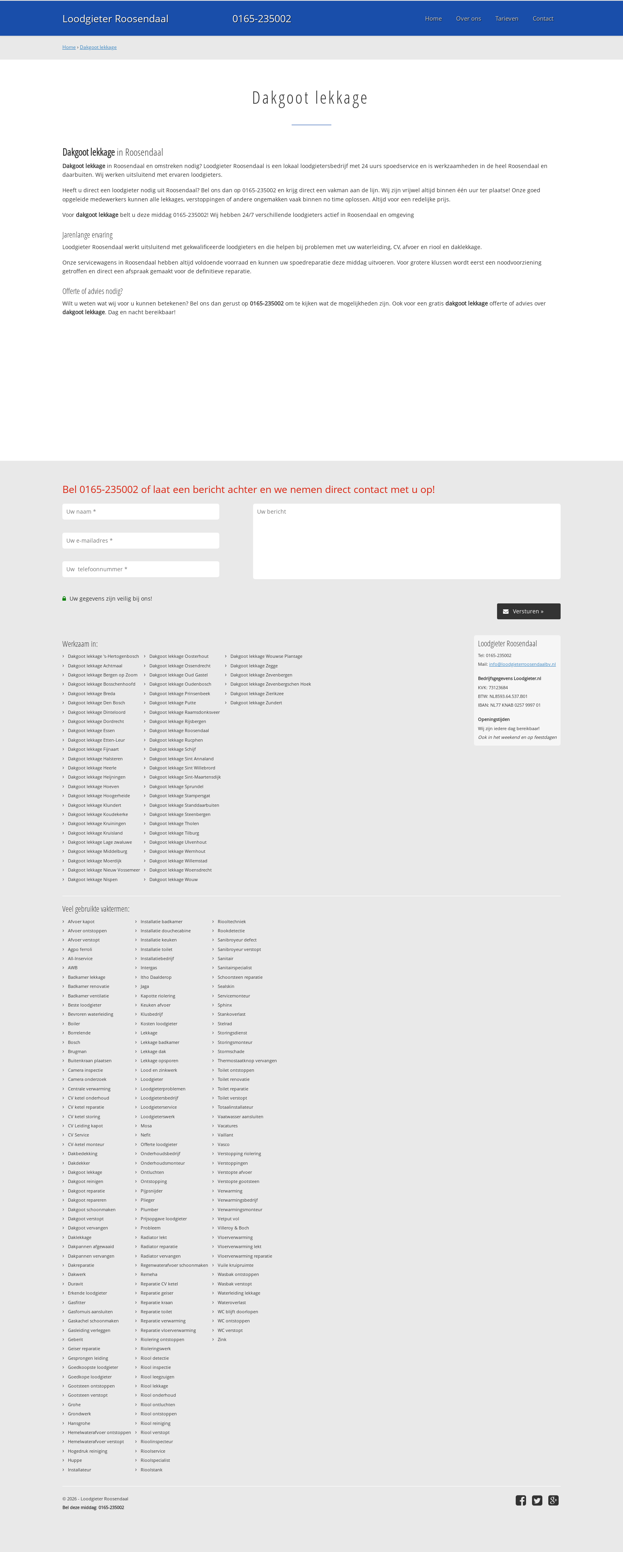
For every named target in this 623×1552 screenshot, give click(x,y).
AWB (72, 967)
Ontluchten (152, 1172)
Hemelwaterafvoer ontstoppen (99, 1432)
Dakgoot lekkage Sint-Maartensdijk (185, 777)
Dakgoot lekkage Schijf (172, 749)
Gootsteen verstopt (88, 1395)
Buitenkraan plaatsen (90, 1060)
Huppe (75, 1460)
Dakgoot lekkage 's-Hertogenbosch (103, 656)
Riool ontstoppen (159, 1414)
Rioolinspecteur (157, 1441)
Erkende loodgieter (87, 1293)
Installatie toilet (156, 949)
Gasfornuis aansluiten (90, 1311)
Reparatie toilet (156, 1311)
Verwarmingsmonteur (240, 1209)
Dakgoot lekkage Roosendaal (179, 730)
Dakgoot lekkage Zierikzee (257, 693)
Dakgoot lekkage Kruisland (95, 833)
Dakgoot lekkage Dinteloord (97, 712)
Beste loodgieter (84, 1005)
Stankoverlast (232, 1014)
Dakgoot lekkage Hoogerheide (99, 795)
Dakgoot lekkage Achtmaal (95, 666)
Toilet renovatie (234, 1079)
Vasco (224, 1144)
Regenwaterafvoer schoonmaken (174, 1265)
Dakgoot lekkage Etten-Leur (96, 740)
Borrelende (79, 1033)
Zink (222, 1339)
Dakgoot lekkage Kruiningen (97, 823)
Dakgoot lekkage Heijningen (97, 777)
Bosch (74, 1042)
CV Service (78, 1135)
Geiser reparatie (84, 1348)
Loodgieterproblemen (163, 1089)
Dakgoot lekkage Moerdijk (95, 861)
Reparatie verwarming (163, 1321)
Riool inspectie (156, 1367)
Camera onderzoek (87, 1079)
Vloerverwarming (235, 1237)
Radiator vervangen (161, 1256)
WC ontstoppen (234, 1321)
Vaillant (225, 1135)
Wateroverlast (232, 1302)
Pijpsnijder (152, 1191)
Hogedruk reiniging (87, 1451)
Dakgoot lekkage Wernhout (177, 851)
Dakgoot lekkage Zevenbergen (261, 675)
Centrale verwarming (89, 1089)
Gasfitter (76, 1302)
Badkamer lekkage (86, 977)
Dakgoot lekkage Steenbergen (180, 814)
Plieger (148, 1200)
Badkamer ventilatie (88, 996)
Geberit (75, 1339)
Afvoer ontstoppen (87, 931)
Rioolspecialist (155, 1460)
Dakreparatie (81, 1265)
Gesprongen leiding (88, 1358)
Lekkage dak (153, 1051)
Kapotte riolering (158, 996)
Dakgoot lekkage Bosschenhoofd (101, 684)
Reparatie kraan (157, 1302)
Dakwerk (77, 1274)
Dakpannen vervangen (91, 1256)
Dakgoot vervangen (88, 1228)
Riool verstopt (155, 1432)
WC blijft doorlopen (238, 1311)
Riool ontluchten (158, 1404)
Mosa (146, 1126)
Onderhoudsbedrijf (160, 1153)
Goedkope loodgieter (90, 1377)
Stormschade (231, 1051)
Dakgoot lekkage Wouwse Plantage (266, 656)
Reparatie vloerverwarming (168, 1330)
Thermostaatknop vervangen (247, 1060)
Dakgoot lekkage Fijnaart (93, 749)
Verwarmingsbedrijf (238, 1200)
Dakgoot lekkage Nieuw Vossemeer (104, 870)
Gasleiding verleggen (89, 1330)
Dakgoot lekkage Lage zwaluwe (100, 842)
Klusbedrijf (152, 1014)
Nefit (146, 1135)
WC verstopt (230, 1330)
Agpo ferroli (80, 949)
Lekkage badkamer (160, 1042)
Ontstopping (154, 1181)
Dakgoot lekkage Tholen (174, 823)
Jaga (145, 986)
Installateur (79, 1470)
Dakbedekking (82, 1153)
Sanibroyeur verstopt (239, 949)
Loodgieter (152, 1079)
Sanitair (225, 958)
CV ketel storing (84, 1116)
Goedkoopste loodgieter (93, 1367)
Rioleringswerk (156, 1348)
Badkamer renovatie (88, 986)
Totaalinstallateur (235, 1107)
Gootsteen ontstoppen (91, 1386)
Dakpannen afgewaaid (91, 1246)
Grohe (74, 1404)
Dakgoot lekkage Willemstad (178, 861)
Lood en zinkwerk (159, 1070)
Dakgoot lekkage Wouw (173, 879)
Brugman (77, 1051)
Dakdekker (79, 1163)
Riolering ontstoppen (162, 1339)
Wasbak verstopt (235, 1284)
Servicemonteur (234, 996)
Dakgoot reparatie (86, 1191)
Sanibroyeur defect (237, 940)
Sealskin (226, 986)
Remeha (149, 1274)
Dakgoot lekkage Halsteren (95, 759)
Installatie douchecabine (166, 931)
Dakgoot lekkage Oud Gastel (178, 675)
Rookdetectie (231, 931)
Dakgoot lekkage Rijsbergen (177, 721)
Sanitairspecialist (235, 967)
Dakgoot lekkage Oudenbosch (180, 684)
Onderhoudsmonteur (163, 1163)
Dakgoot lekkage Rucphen (176, 740)
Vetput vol (228, 1218)
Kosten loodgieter (159, 1023)
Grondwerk (79, 1414)
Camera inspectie (85, 1070)
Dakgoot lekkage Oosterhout (179, 656)
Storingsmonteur (235, 1042)
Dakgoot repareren (87, 1200)
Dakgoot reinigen (85, 1181)
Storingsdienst (232, 1033)
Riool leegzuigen (157, 1377)
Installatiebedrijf (157, 958)
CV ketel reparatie (86, 1107)
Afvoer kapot (81, 921)
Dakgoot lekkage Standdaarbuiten (184, 805)
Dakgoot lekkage (98, 47)
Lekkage (149, 1033)
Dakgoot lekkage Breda (91, 693)
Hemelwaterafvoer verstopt (96, 1441)
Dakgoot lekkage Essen (91, 730)
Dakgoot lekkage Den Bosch (96, 702)
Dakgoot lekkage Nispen (93, 879)
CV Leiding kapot (85, 1126)
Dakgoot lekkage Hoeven (93, 786)
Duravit (75, 1284)
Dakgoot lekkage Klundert (94, 805)
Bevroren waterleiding (90, 1014)
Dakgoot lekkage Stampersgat (179, 795)
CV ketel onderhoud (88, 1098)
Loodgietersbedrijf (159, 1098)
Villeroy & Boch (233, 1228)
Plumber (149, 1209)
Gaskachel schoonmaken (93, 1321)
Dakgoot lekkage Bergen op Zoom (102, 675)
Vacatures (228, 1126)
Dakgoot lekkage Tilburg (174, 833)
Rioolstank (152, 1470)
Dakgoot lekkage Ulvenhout (178, 842)
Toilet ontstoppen (236, 1070)
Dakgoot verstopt (86, 1218)
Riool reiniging (155, 1423)
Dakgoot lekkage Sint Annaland (181, 759)
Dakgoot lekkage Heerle (92, 768)
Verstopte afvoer (235, 1172)
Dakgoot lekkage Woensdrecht (180, 870)
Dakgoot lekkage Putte (172, 702)
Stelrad (225, 1023)
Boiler (74, 1023)
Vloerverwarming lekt (239, 1246)
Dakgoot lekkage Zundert (256, 702)
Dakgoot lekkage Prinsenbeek (179, 693)
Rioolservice (153, 1451)
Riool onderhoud (158, 1395)
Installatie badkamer (161, 921)
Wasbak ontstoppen (238, 1274)
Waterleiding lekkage (239, 1293)
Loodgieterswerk (158, 1116)
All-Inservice (80, 958)
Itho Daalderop (156, 977)
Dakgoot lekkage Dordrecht (96, 721)
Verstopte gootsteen (238, 1181)
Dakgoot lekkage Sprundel (176, 786)
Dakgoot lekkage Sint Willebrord (182, 768)
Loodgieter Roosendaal (115, 18)
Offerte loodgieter (159, 1144)
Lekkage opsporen (159, 1060)
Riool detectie (155, 1358)
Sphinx (225, 1005)
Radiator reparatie (159, 1246)
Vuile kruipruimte (235, 1265)
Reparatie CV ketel (159, 1284)
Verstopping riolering (239, 1153)
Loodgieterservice (159, 1107)
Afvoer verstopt (84, 940)
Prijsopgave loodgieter (164, 1218)
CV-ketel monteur (86, 1144)
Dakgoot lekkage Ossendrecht (180, 666)
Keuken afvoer (155, 1005)
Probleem (151, 1228)
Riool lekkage (154, 1386)
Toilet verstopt (232, 1098)
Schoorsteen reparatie (240, 977)
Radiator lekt (154, 1237)
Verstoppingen (233, 1163)
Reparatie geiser (157, 1293)
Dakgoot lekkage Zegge (254, 666)
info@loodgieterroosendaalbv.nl (522, 664)
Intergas (149, 967)
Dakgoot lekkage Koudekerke (98, 814)
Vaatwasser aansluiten (240, 1116)
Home (69, 47)
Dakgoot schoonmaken (92, 1209)
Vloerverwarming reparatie (245, 1256)
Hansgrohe (79, 1423)
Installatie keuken (159, 940)
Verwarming (230, 1191)
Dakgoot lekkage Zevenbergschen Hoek (270, 684)
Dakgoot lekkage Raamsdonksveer (184, 712)
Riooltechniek (232, 921)
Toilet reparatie (233, 1089)
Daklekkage (79, 1237)
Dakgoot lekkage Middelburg (97, 851)
